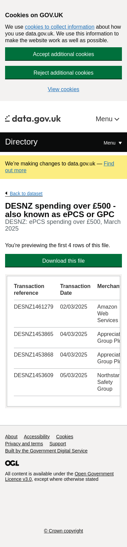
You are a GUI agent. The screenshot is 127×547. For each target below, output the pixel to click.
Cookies (64, 436)
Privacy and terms (24, 443)
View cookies (63, 89)
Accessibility (36, 436)
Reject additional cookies (63, 73)
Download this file (63, 261)
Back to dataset (26, 193)
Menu (105, 119)
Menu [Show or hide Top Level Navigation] (110, 143)
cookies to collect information (59, 27)
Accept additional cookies (63, 54)
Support (57, 443)
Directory (21, 141)
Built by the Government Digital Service (46, 450)
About (11, 436)
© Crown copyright (63, 530)
